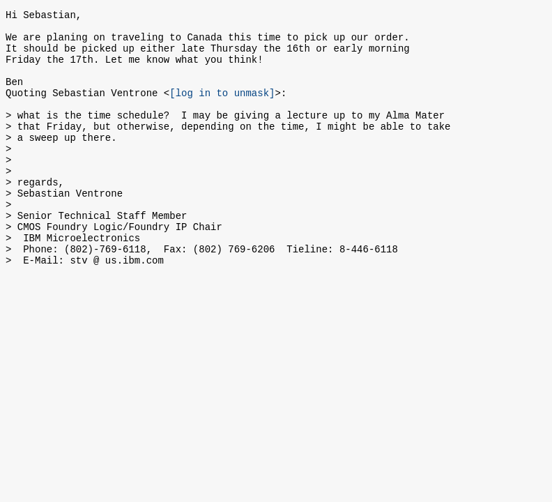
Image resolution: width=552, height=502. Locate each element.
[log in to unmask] (222, 109)
